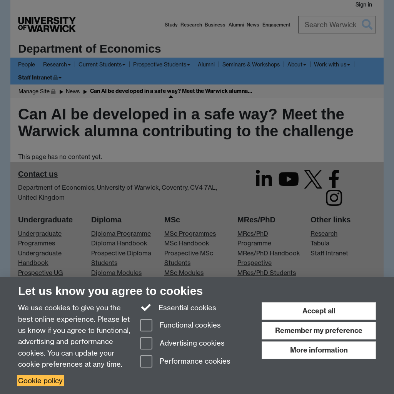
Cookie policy (40, 380)
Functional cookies (180, 326)
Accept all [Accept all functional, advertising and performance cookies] (319, 310)
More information (319, 350)
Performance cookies (185, 362)
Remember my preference (318, 330)
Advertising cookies (182, 344)
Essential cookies (178, 307)
